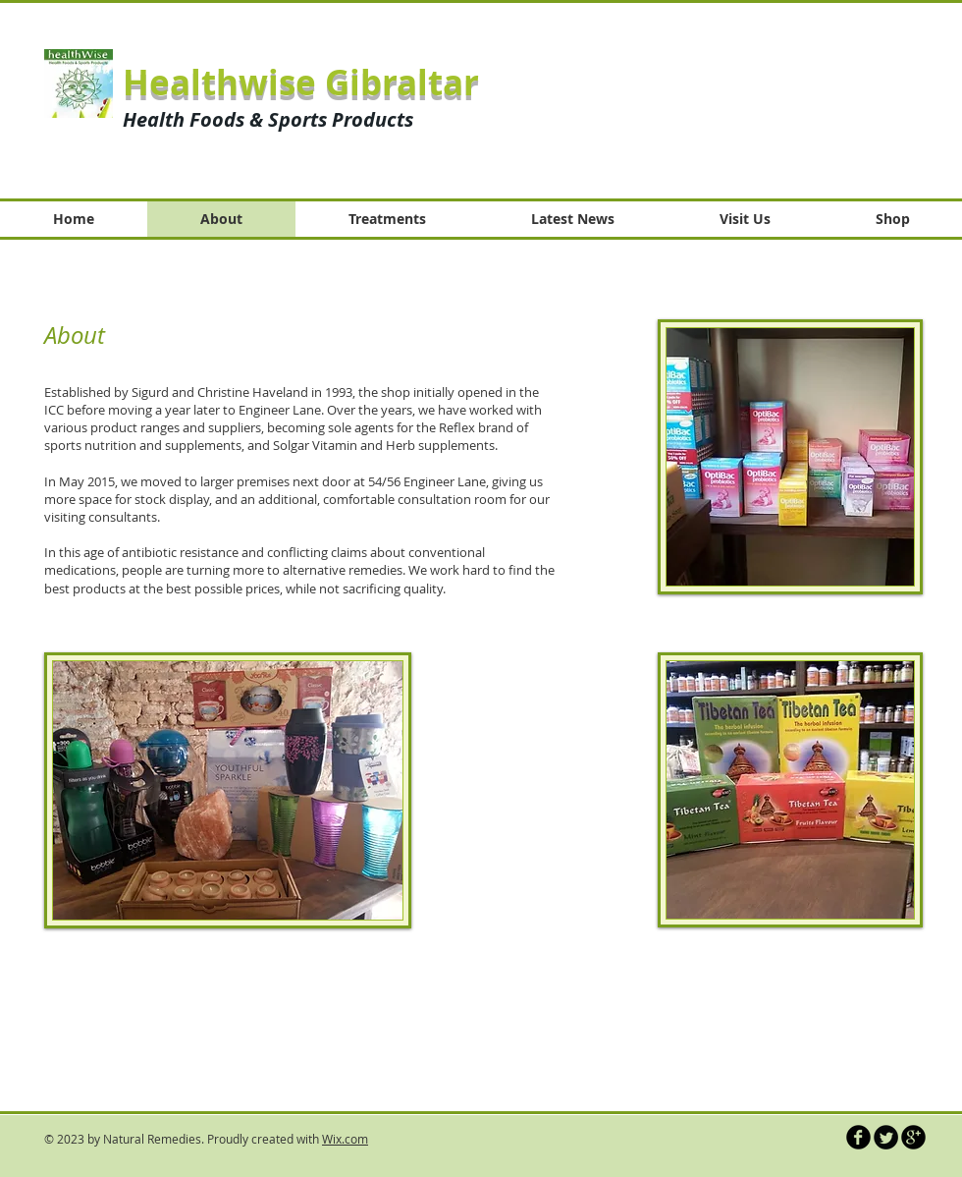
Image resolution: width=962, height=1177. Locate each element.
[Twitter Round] (886, 1137)
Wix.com (345, 1139)
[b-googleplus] (913, 1137)
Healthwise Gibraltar (301, 82)
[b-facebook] (858, 1137)
